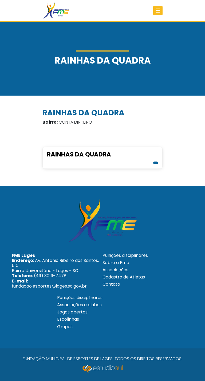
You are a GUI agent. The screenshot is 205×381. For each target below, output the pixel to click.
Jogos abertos (72, 312)
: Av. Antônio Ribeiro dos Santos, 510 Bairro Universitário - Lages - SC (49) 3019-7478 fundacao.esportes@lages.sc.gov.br (55, 271)
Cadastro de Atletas (123, 277)
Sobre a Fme (115, 262)
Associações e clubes (79, 304)
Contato (111, 284)
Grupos (65, 326)
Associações (115, 269)
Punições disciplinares (125, 255)
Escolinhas (68, 319)
